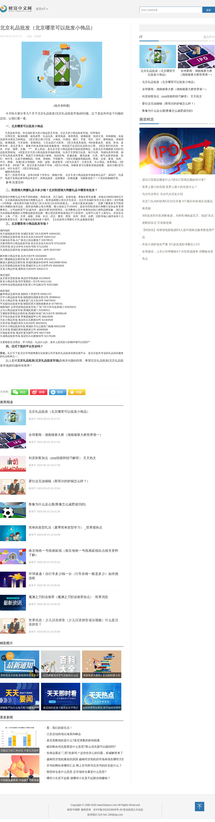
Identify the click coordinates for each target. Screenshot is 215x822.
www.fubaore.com (107, 805)
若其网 (22, 373)
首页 (39, 8)
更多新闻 (6, 717)
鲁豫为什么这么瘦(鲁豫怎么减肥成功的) (57, 504)
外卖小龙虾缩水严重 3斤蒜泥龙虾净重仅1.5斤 (171, 244)
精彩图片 (6, 643)
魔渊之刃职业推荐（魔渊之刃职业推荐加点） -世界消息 (68, 597)
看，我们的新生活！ (59, 727)
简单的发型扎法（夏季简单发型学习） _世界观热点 (65, 527)
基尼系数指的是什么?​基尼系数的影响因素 (73, 740)
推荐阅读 (6, 402)
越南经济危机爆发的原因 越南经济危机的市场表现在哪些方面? (86, 759)
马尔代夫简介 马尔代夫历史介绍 (162, 194)
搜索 (208, 10)
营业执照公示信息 (133, 809)
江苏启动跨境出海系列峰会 (64, 734)
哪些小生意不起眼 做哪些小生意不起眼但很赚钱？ (78, 778)
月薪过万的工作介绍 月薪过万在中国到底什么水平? (20, 753)
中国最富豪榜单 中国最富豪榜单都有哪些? (20, 783)
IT (44, 8)
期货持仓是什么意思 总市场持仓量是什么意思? (76, 771)
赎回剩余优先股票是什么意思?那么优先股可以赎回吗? (81, 746)
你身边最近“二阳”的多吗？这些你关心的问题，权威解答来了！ (86, 752)
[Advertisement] (177, 287)
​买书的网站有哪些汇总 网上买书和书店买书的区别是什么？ (84, 765)
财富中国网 (73, 809)
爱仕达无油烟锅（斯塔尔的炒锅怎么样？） (59, 481)
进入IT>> (209, 36)
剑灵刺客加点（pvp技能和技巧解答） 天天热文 (62, 458)
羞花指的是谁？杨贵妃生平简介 (60, 707)
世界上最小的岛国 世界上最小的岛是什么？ (169, 186)
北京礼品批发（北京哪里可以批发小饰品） (59, 411)
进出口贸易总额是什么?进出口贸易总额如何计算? (174, 179)
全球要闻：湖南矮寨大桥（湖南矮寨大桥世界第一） (66, 435)
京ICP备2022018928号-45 (107, 809)
